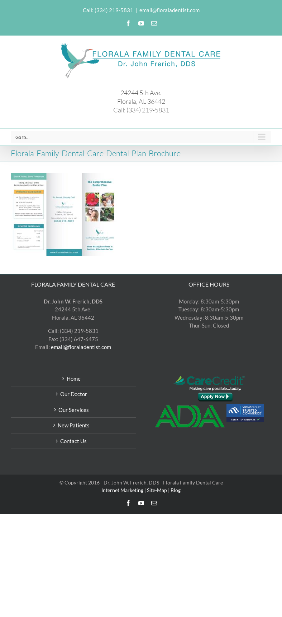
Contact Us (73, 441)
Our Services (73, 410)
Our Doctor (73, 394)
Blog (176, 490)
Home (74, 378)
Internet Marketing (122, 490)
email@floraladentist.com (169, 10)
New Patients (74, 425)
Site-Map (157, 490)
